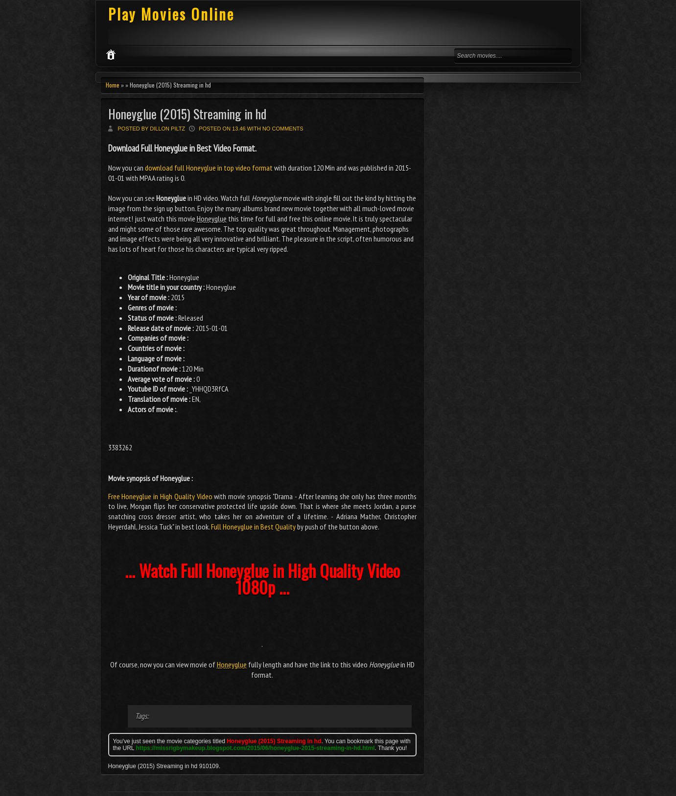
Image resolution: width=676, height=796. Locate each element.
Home (112, 85)
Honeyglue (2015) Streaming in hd (187, 113)
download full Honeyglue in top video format (209, 168)
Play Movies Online (171, 14)
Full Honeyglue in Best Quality (253, 526)
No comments (282, 129)
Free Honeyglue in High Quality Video (160, 496)
